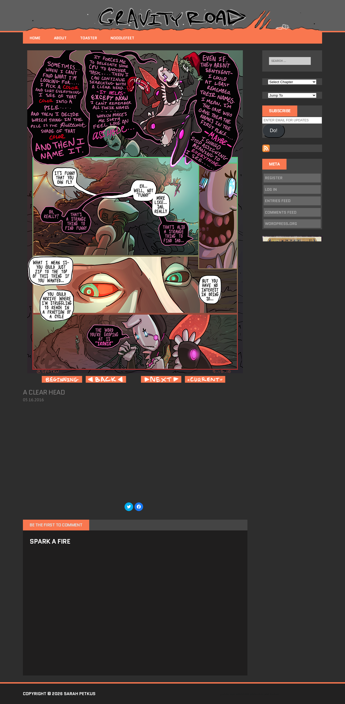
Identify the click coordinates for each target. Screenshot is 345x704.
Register (273, 178)
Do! (273, 130)
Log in (271, 189)
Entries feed (278, 200)
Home (35, 38)
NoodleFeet (122, 38)
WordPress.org (281, 223)
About (60, 38)
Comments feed (280, 212)
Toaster (88, 38)
